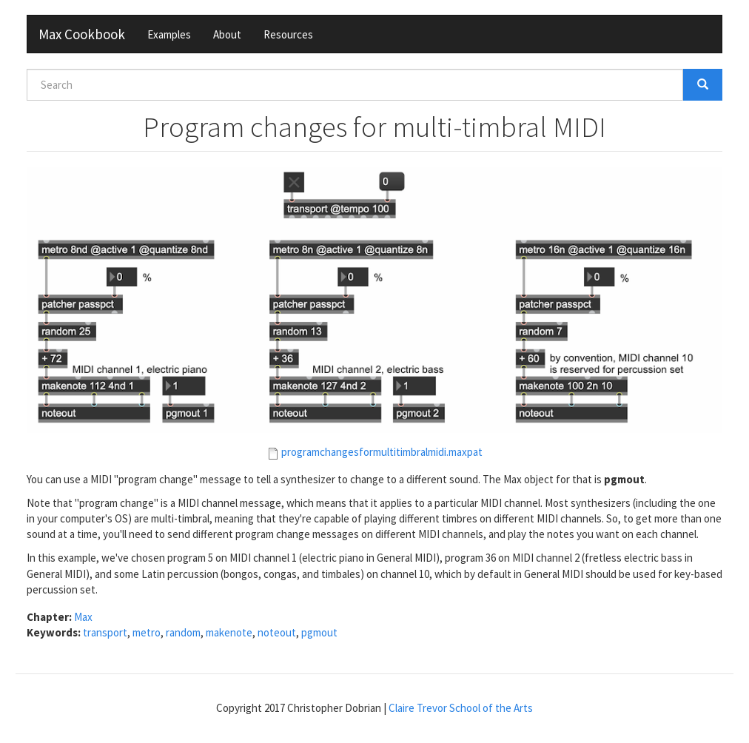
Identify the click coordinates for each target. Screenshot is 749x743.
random (183, 632)
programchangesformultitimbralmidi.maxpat (382, 452)
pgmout (319, 632)
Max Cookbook (81, 34)
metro (146, 632)
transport (105, 632)
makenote (229, 632)
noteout (277, 632)
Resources (288, 34)
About (227, 34)
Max (83, 617)
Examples (169, 34)
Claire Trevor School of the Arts (461, 708)
